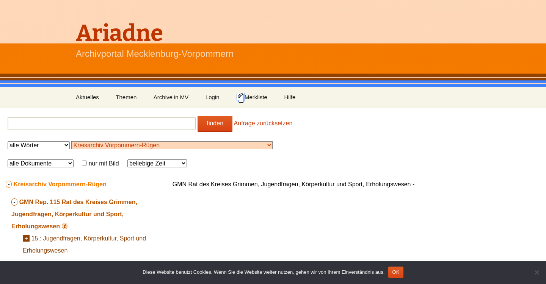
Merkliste (251, 98)
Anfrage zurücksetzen (263, 123)
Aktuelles (87, 97)
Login (213, 97)
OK (395, 272)
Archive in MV (171, 97)
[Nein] (536, 272)
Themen (126, 97)
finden (215, 123)
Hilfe (289, 97)
